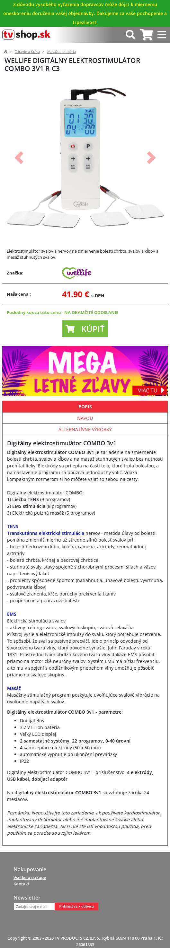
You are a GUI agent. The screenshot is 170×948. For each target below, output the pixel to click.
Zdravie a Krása (27, 51)
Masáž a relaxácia (61, 51)
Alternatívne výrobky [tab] (85, 429)
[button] (18, 157)
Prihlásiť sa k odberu (76, 906)
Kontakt (21, 884)
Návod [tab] (85, 418)
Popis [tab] (85, 407)
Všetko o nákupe (29, 877)
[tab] (146, 35)
